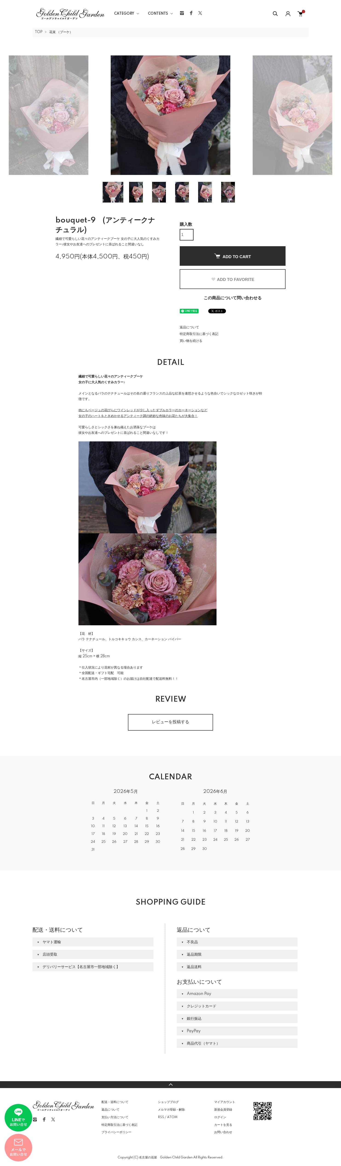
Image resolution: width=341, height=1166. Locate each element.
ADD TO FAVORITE (232, 279)
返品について (189, 327)
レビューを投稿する (170, 722)
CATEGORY (124, 14)
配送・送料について (114, 1102)
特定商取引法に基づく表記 (199, 334)
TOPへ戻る (170, 1084)
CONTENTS (158, 14)
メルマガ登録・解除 (171, 1109)
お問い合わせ (223, 1132)
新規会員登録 (223, 1109)
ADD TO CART (232, 256)
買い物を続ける (191, 341)
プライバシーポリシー (116, 1132)
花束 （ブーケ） (61, 32)
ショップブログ (168, 1102)
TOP (39, 32)
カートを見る (223, 1124)
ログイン (220, 1117)
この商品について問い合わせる (233, 298)
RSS (161, 1117)
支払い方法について (114, 1117)
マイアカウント (224, 1102)
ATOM (172, 1117)
